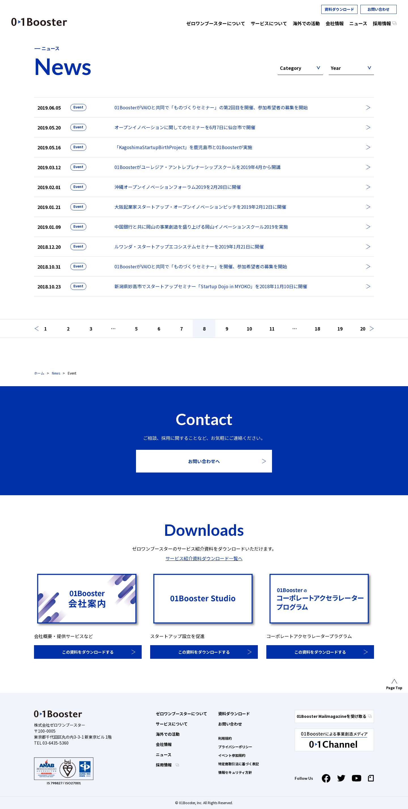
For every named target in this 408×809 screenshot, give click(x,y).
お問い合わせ (378, 9)
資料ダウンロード (339, 9)
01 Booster (39, 22)
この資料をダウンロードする (88, 652)
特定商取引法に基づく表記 (238, 763)
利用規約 (225, 738)
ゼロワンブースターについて (181, 713)
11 (272, 328)
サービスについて (172, 724)
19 (340, 328)
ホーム (39, 373)
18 (317, 328)
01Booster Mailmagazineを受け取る (334, 716)
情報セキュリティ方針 (235, 772)
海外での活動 (168, 734)
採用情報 (164, 765)
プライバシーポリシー (235, 746)
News (56, 373)
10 (249, 328)
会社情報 (164, 744)
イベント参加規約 (231, 755)
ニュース (163, 754)
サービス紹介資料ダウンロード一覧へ (204, 558)
